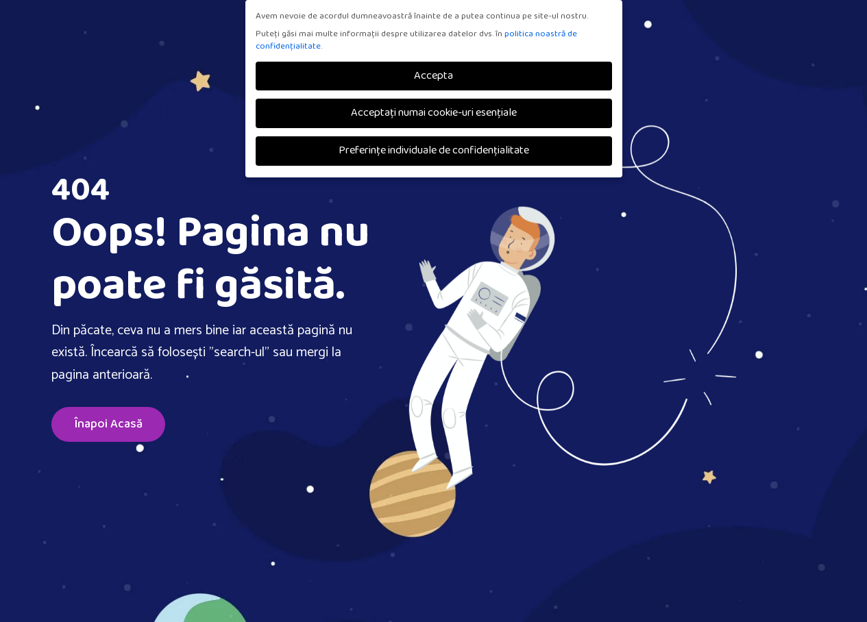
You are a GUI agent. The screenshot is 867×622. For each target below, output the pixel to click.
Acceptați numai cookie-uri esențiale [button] (434, 112)
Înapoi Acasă (108, 424)
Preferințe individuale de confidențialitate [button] (434, 150)
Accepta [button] (433, 75)
